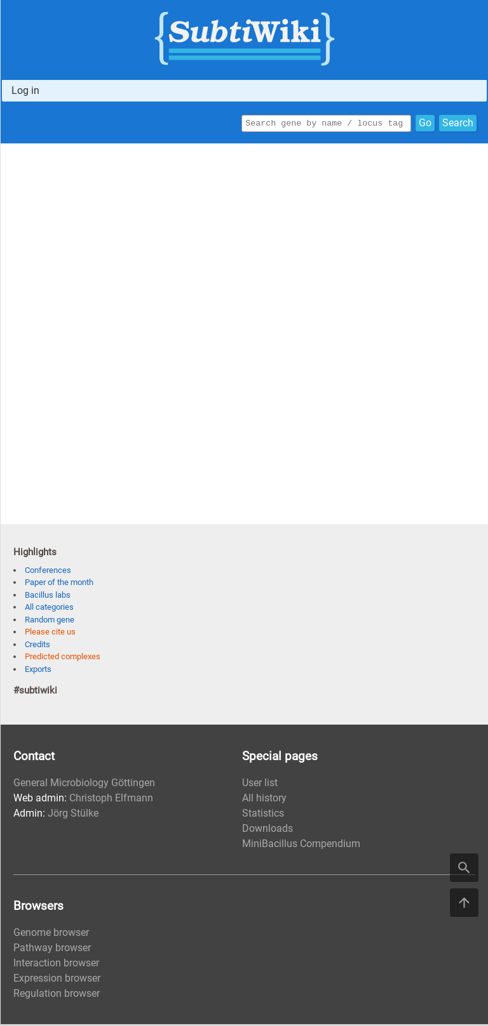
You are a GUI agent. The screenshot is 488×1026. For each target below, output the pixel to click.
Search (457, 124)
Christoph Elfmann (111, 800)
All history (264, 800)
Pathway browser (52, 950)
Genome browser (51, 934)
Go (425, 124)
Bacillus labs (48, 597)
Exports (38, 671)
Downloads (267, 830)
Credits (37, 646)
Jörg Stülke (73, 815)
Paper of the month (59, 584)
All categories (49, 609)
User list (260, 785)
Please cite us (50, 633)
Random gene (49, 621)
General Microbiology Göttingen (84, 785)
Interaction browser (56, 965)
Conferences (48, 572)
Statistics (263, 815)
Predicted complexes (62, 658)
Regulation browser (56, 995)
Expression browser (56, 980)
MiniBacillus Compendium (301, 845)
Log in (25, 90)
